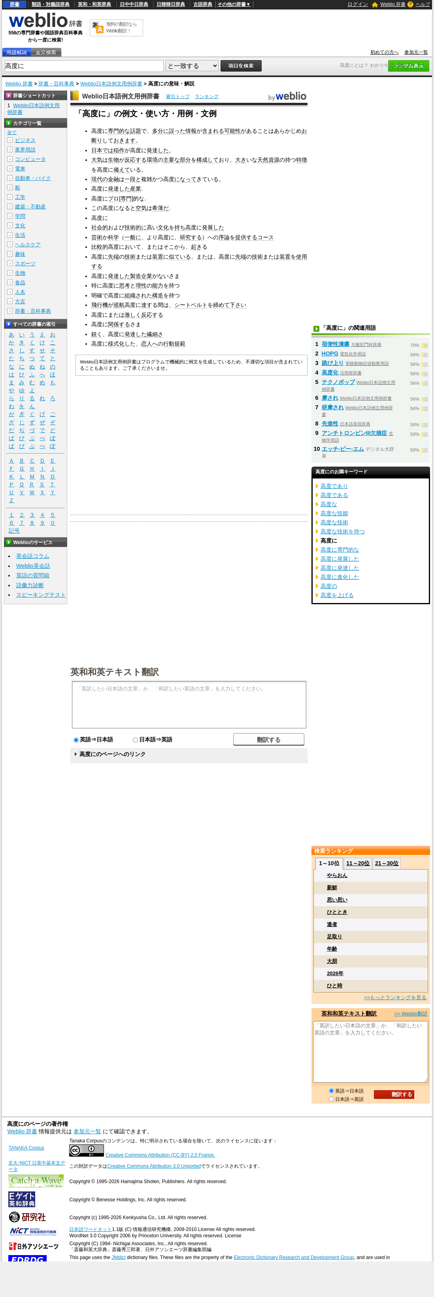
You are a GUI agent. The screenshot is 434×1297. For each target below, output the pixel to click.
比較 (96, 247)
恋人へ (149, 343)
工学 (20, 197)
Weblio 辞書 (393, 4)
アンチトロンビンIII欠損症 (354, 433)
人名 (20, 292)
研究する (191, 237)
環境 (152, 160)
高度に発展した (340, 559)
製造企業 (141, 276)
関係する (119, 324)
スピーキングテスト (41, 595)
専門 (126, 198)
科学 (113, 237)
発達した (158, 150)
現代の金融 (105, 179)
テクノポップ (338, 382)
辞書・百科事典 (56, 84)
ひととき (337, 912)
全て (12, 132)
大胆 (332, 961)
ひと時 (334, 986)
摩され (330, 398)
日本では (102, 150)
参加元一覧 (416, 52)
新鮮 (332, 888)
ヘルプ (423, 4)
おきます (124, 140)
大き (240, 160)
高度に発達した (340, 568)
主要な (171, 160)
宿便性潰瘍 (335, 344)
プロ (113, 198)
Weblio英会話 (33, 566)
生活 (20, 235)
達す (146, 305)
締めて (221, 305)
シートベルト (191, 305)
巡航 (119, 305)
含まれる (213, 131)
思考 (124, 285)
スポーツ (25, 264)
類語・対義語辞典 (51, 4)
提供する (246, 237)
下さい (238, 305)
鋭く (96, 334)
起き (196, 247)
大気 (96, 160)
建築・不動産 (30, 207)
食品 (20, 282)
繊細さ (155, 334)
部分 (185, 160)
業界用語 (25, 150)
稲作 (119, 150)
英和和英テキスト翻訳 (114, 671)
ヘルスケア (28, 245)
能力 (157, 285)
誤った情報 (182, 131)
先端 (113, 256)
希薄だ (160, 208)
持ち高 (182, 227)
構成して (207, 160)
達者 (332, 924)
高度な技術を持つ (343, 531)
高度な (329, 504)
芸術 (96, 237)
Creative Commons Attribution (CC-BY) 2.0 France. (160, 1155)
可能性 (232, 131)
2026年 (335, 973)
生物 (113, 160)
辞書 (14, 4)
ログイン (357, 4)
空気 (141, 208)
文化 (163, 227)
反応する (136, 160)
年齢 (332, 949)
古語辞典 (202, 4)
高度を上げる (337, 595)
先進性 (330, 423)
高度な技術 (334, 522)
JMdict (118, 1257)
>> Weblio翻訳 (410, 1014)
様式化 (116, 343)
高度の (329, 586)
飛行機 (99, 305)
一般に (133, 237)
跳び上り (333, 363)
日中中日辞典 (134, 4)
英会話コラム (32, 556)
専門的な (119, 131)
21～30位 (386, 863)
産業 (135, 188)
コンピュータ (30, 159)
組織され (136, 295)
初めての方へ (384, 52)
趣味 (20, 254)
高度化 (330, 372)
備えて (121, 169)
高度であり (334, 486)
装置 (157, 256)
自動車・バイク (33, 178)
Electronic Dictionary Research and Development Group (294, 1257)
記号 (14, 531)
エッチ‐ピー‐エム (343, 449)
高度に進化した (340, 577)
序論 (224, 237)
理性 (141, 285)
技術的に (136, 227)
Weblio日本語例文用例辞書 (111, 84)
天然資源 (268, 160)
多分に (160, 131)
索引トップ (178, 96)
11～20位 (358, 863)
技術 (130, 256)
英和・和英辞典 (94, 4)
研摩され (333, 407)
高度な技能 (334, 513)
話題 (135, 131)
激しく (133, 315)
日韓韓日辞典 (171, 4)
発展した (213, 227)
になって (185, 179)
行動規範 (174, 343)
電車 (20, 169)
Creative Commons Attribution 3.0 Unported (154, 1166)
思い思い (337, 900)
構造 (157, 295)
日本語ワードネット (90, 1229)
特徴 (301, 160)
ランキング (207, 96)
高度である (334, 495)
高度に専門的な (340, 549)
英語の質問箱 (32, 575)
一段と (133, 179)
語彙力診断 (30, 585)
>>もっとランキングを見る (395, 997)
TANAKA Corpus (26, 1148)
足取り (334, 937)
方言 (20, 301)
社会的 (99, 227)
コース (265, 237)
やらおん (337, 875)
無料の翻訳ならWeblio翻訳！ (121, 27)
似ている (180, 256)
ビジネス (25, 140)
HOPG (330, 353)
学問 (20, 216)
